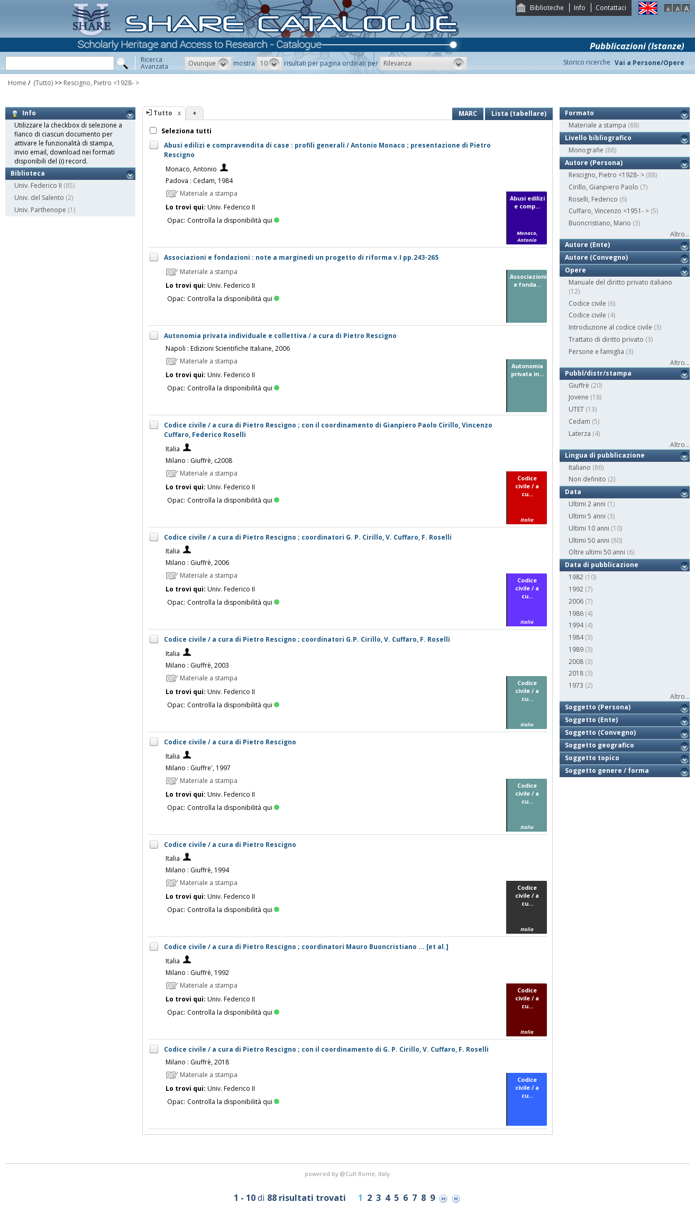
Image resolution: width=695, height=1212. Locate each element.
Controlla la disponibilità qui (233, 220)
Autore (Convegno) (596, 257)
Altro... (680, 234)
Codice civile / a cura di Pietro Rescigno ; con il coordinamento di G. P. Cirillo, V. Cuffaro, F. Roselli (326, 1049)
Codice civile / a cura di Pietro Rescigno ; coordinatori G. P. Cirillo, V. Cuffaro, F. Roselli (308, 537)
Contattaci (611, 7)
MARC (468, 113)
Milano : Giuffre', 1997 (198, 767)
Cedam (579, 421)
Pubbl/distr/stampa (598, 373)
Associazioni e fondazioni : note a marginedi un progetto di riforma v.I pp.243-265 (301, 257)
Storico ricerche (586, 62)
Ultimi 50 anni (589, 540)
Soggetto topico (592, 757)
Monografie (586, 149)
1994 (576, 625)
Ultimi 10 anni (589, 528)
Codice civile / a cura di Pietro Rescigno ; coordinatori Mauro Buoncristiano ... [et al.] (306, 946)
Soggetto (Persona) (597, 707)
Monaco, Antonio (191, 169)
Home (17, 82)
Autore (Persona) (594, 162)
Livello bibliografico (598, 137)
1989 (576, 649)
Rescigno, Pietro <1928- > (101, 82)
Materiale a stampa (597, 125)
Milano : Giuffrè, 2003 (197, 665)
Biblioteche (547, 7)
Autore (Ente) (587, 244)
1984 (576, 637)
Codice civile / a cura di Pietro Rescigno (230, 741)
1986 (576, 613)
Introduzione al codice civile (610, 327)
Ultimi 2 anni (587, 503)
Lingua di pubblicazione (605, 455)
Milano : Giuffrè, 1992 (197, 972)
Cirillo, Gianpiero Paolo (603, 187)
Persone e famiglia (596, 351)
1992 (576, 589)
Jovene (579, 397)
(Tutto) (42, 82)
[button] (208, 63)
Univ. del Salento (39, 197)
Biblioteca (28, 173)
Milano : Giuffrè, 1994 (197, 869)
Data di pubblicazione (601, 564)
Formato (579, 112)
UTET (576, 409)
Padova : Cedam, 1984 (199, 180)
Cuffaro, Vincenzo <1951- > (609, 210)
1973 (576, 685)
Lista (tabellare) (518, 113)
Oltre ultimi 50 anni (597, 552)
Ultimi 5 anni (587, 516)
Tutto (162, 112)
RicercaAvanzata (154, 63)
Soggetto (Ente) (591, 719)
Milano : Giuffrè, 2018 (197, 1062)
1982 (576, 576)
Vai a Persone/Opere (649, 62)
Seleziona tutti (186, 130)
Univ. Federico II (38, 185)
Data (573, 491)
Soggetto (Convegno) (600, 732)
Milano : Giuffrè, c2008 (199, 460)
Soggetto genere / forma (607, 770)
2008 (576, 661)
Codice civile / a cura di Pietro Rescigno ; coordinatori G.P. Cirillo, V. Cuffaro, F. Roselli (307, 639)
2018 (576, 673)
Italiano (580, 467)
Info (580, 7)
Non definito (587, 479)
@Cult (349, 1174)
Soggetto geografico (599, 745)
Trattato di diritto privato (606, 339)
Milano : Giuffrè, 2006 (197, 562)
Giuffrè (579, 385)
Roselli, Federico (593, 199)
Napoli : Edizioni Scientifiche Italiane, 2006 (228, 348)
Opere (575, 270)
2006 (576, 601)
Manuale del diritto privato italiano (620, 282)
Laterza (580, 433)
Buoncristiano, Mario (600, 222)
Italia (173, 448)
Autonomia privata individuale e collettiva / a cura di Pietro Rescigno (280, 335)
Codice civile (587, 303)
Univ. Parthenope (40, 209)
